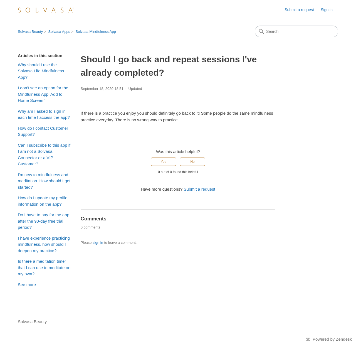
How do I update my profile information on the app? (42, 201)
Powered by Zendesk (332, 339)
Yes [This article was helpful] (163, 162)
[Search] (296, 31)
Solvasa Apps (59, 32)
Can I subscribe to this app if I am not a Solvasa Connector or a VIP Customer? (44, 154)
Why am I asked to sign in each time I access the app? (44, 114)
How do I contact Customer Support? (43, 131)
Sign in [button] (327, 10)
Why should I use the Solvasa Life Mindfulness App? (41, 71)
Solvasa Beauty (30, 32)
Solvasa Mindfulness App (96, 32)
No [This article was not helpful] (192, 162)
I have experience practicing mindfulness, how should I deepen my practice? (44, 244)
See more (27, 284)
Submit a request (299, 10)
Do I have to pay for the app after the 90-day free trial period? (43, 221)
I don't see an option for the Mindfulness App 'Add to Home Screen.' (43, 94)
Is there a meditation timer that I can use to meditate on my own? (44, 267)
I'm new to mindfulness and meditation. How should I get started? (44, 181)
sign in (98, 242)
